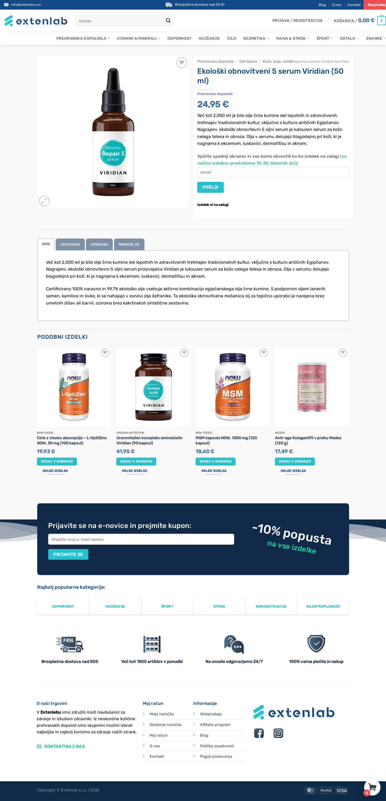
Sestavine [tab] (70, 244)
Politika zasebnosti (217, 746)
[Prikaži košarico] (360, 21)
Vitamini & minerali (138, 38)
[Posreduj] (168, 20)
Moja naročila (162, 714)
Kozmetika (256, 38)
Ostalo (349, 38)
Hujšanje (209, 38)
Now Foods (45, 433)
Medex (280, 433)
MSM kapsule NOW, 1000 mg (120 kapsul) (226, 441)
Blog (322, 5)
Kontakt (354, 5)
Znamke (376, 38)
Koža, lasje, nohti (277, 61)
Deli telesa (248, 61)
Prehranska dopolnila (83, 38)
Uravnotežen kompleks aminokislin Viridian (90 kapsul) (149, 441)
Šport (325, 38)
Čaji (231, 38)
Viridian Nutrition (335, 61)
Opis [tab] (46, 244)
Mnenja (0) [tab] (129, 244)
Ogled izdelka (55, 471)
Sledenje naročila (165, 724)
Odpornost (179, 38)
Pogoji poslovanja (216, 756)
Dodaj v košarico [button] (57, 461)
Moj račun (159, 735)
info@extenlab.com (26, 5)
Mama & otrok (292, 38)
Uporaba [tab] (99, 244)
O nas (336, 5)
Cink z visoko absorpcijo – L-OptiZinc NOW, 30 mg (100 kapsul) (72, 441)
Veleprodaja (211, 714)
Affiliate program (215, 724)
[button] (297, 21)
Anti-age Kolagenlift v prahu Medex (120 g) (308, 441)
